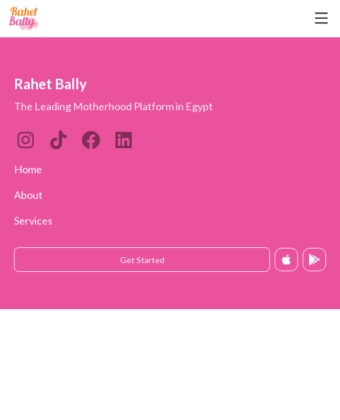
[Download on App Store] (286, 259)
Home (28, 169)
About (28, 194)
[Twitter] (91, 140)
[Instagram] (25, 140)
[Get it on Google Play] (314, 259)
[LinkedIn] (58, 140)
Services (33, 220)
